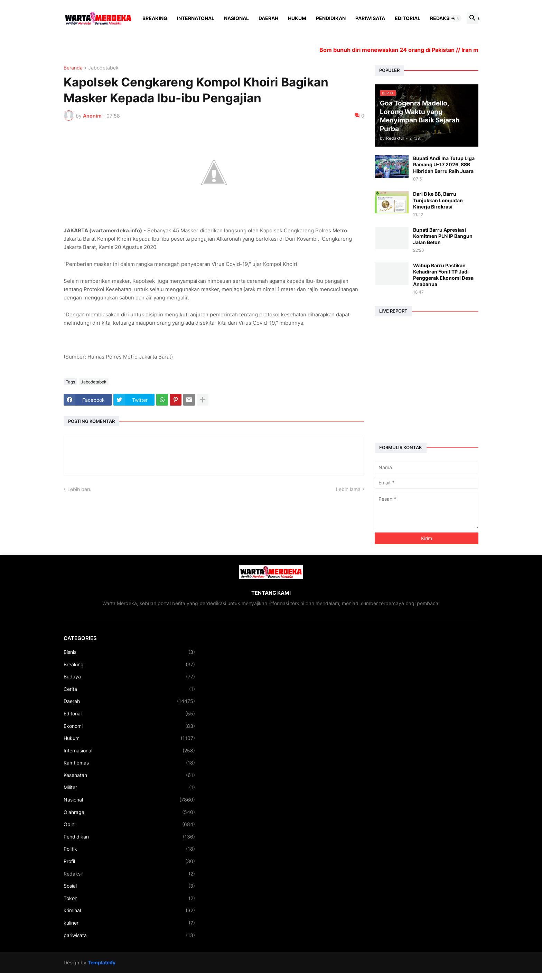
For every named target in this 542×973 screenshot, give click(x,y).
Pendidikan (331, 18)
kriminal (129, 910)
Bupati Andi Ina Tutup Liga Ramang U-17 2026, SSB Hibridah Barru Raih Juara (444, 164)
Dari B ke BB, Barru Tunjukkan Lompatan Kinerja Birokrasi (438, 200)
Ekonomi (129, 726)
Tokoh (129, 898)
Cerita (129, 689)
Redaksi (440, 18)
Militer (129, 787)
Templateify (101, 962)
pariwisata (129, 935)
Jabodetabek (103, 68)
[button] (455, 18)
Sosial (129, 885)
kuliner (129, 922)
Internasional (129, 750)
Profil (129, 861)
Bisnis (129, 652)
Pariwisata (370, 18)
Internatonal (195, 18)
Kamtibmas (129, 762)
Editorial (407, 18)
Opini (129, 824)
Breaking (154, 18)
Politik (129, 848)
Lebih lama (348, 489)
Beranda (73, 68)
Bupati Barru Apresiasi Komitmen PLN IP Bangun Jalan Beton (443, 236)
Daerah (268, 18)
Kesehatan (129, 775)
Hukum (297, 18)
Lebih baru (79, 489)
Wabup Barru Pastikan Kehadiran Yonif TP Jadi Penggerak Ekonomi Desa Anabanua (443, 274)
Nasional (236, 18)
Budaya (129, 676)
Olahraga (129, 812)
